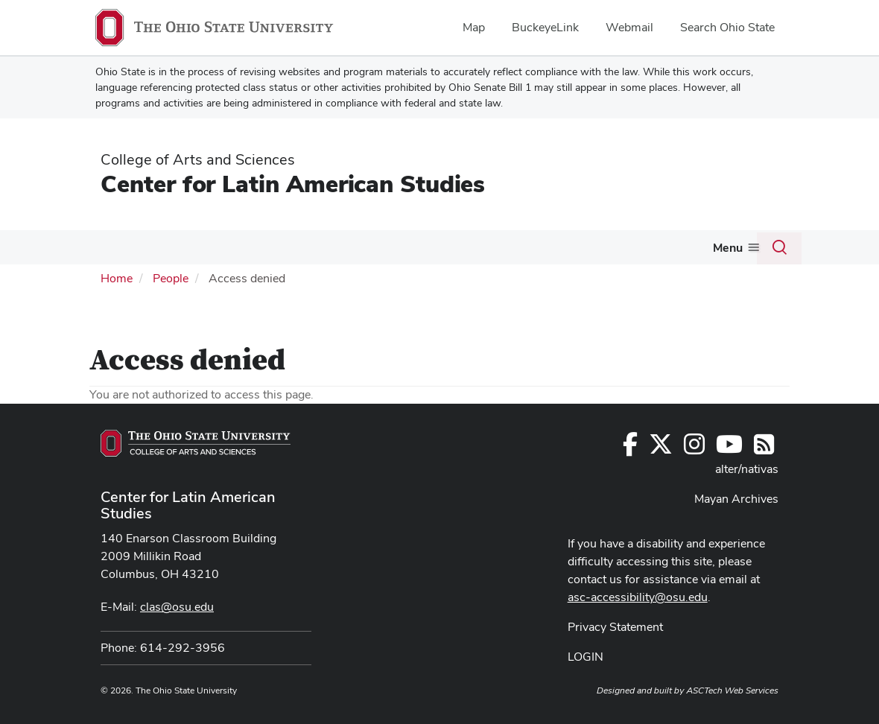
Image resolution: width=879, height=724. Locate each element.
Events (416, 247)
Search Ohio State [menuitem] (727, 27)
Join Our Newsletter (138, 280)
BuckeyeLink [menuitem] (545, 27)
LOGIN (585, 688)
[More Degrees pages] (220, 251)
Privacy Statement (615, 658)
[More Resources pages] (598, 251)
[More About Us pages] (143, 251)
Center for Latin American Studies (293, 183)
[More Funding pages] (372, 251)
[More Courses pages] (296, 251)
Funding (344, 247)
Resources (564, 247)
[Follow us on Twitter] (661, 480)
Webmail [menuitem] (629, 27)
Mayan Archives (736, 530)
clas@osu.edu (177, 638)
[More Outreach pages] (509, 251)
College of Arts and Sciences (198, 159)
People (170, 309)
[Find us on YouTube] (729, 480)
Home (117, 309)
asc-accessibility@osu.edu (638, 628)
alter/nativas (746, 500)
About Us (111, 247)
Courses (269, 247)
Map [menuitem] (474, 27)
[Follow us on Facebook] (630, 480)
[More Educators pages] (684, 251)
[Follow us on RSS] (764, 480)
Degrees (192, 247)
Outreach (479, 247)
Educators (651, 247)
